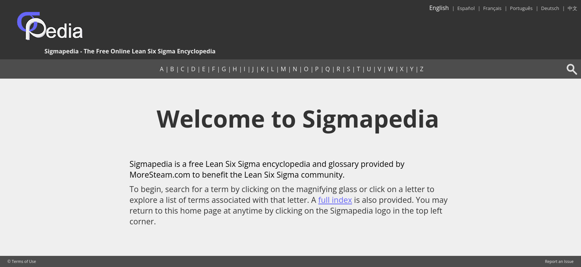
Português (521, 8)
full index (335, 199)
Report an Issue (559, 261)
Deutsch (550, 8)
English (439, 8)
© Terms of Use (21, 261)
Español (466, 8)
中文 (572, 8)
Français (492, 8)
